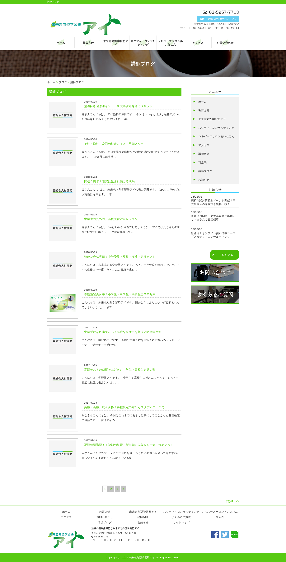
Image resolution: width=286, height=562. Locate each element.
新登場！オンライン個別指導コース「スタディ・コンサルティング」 (213, 235)
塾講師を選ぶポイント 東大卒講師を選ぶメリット (118, 106)
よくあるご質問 (181, 517)
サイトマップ (181, 522)
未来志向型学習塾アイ (115, 43)
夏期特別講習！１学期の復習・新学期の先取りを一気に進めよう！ (128, 444)
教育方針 (88, 42)
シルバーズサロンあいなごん (170, 43)
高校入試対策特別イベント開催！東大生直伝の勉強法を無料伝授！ (213, 202)
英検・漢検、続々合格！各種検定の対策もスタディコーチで (124, 407)
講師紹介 (203, 153)
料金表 (202, 162)
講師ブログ (77, 82)
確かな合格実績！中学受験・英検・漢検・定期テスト (120, 256)
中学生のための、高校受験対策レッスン (111, 219)
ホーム (61, 42)
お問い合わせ (225, 42)
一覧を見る (226, 254)
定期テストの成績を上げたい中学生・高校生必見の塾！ (121, 369)
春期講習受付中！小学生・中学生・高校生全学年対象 (120, 294)
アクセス (197, 42)
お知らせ (203, 179)
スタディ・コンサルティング (143, 43)
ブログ (63, 82)
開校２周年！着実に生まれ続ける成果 (109, 181)
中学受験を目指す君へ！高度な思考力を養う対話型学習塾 (123, 332)
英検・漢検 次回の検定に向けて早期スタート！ (117, 143)
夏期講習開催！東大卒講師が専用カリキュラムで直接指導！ (213, 217)
